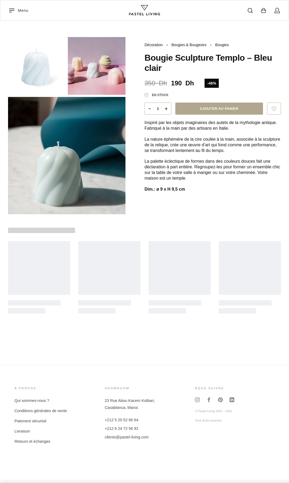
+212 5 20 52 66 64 (121, 420)
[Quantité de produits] (157, 109)
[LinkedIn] (231, 400)
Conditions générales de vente (40, 411)
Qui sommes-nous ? (31, 400)
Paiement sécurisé (30, 421)
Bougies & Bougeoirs (188, 45)
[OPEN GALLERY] (37, 66)
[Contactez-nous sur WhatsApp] (275, 469)
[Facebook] (208, 400)
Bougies (222, 45)
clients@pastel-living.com (127, 437)
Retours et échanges (32, 441)
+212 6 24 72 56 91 (121, 428)
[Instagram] (197, 400)
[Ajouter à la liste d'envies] (274, 109)
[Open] (19, 10)
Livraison (22, 431)
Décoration (153, 45)
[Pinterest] (220, 400)
